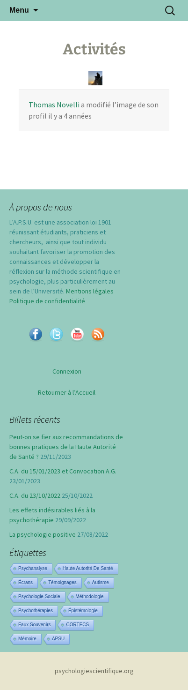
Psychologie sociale (39, 596)
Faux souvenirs (34, 624)
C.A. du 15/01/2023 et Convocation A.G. (62, 471)
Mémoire (27, 638)
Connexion (66, 371)
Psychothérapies (35, 610)
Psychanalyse (32, 568)
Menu (19, 10)
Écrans (25, 582)
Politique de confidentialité (47, 301)
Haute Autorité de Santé (88, 568)
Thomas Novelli (54, 104)
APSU (58, 638)
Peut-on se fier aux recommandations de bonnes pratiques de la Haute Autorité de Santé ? (66, 447)
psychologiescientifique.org (94, 671)
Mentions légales (90, 291)
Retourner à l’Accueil (66, 392)
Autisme (100, 582)
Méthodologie (90, 596)
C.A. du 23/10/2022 (34, 495)
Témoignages (62, 582)
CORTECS (77, 624)
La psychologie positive (42, 534)
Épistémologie (83, 610)
